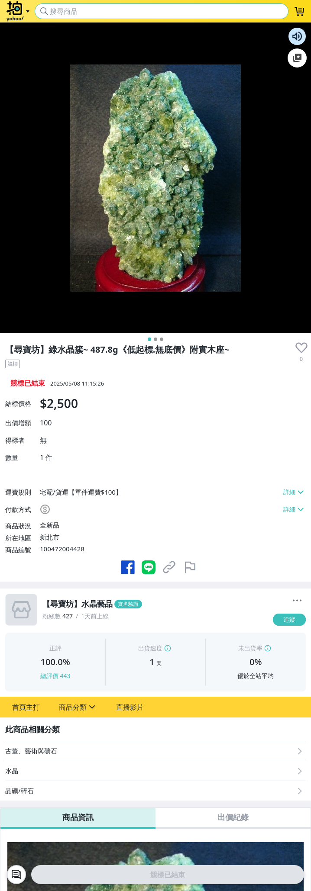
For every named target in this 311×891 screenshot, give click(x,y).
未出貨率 (250, 648)
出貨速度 (150, 648)
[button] (26, 707)
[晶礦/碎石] (155, 791)
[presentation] (301, 347)
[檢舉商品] (190, 567)
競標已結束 (167, 874)
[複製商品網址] (169, 567)
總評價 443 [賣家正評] (55, 676)
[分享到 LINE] (149, 567)
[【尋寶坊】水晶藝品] (155, 604)
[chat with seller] (16, 874)
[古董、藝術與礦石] (155, 751)
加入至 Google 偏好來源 (297, 58)
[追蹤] (289, 620)
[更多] (297, 600)
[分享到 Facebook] (128, 567)
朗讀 (297, 36)
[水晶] (155, 771)
